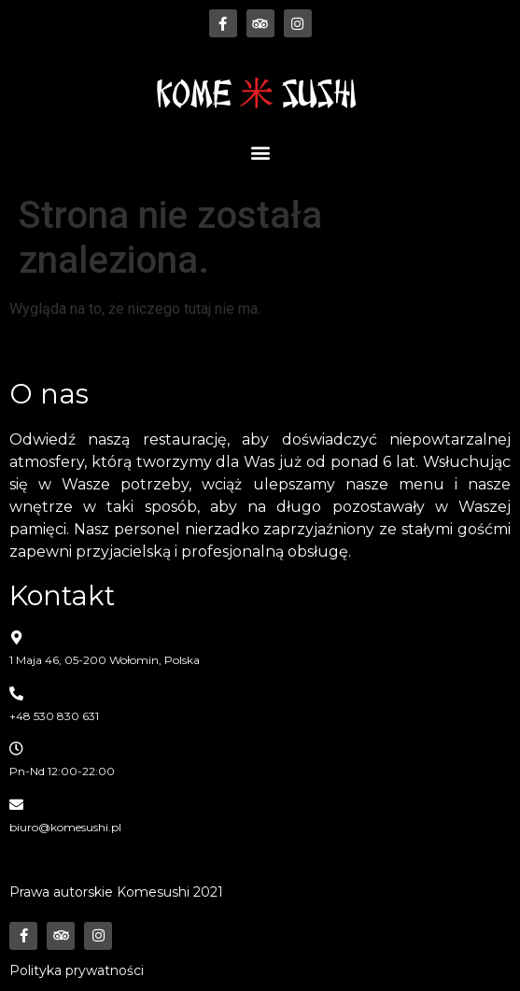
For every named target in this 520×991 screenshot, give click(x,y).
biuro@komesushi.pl (65, 827)
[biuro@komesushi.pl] (16, 805)
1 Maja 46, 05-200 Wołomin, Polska (104, 660)
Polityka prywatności (76, 970)
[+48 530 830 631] (16, 694)
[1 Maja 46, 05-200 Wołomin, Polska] (16, 637)
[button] (260, 151)
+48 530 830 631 (54, 716)
